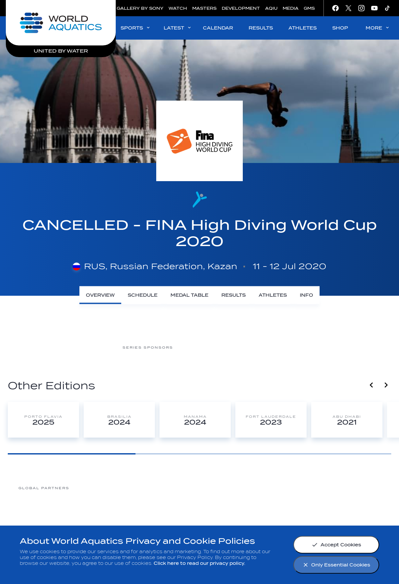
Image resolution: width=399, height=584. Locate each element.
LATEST (178, 28)
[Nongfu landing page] (199, 488)
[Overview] (100, 295)
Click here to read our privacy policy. (199, 563)
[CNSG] (199, 347)
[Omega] (251, 488)
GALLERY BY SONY (140, 8)
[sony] (302, 488)
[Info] (306, 295)
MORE (378, 28)
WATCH (178, 8)
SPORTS (136, 28)
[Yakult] (354, 488)
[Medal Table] (189, 295)
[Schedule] (142, 295)
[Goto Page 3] (327, 453)
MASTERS (204, 8)
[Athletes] (272, 295)
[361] (95, 488)
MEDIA (291, 8)
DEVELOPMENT (241, 8)
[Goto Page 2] (199, 453)
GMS (309, 8)
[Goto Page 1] (71, 453)
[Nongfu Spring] (251, 347)
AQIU (271, 8)
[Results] (233, 295)
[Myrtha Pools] (147, 488)
